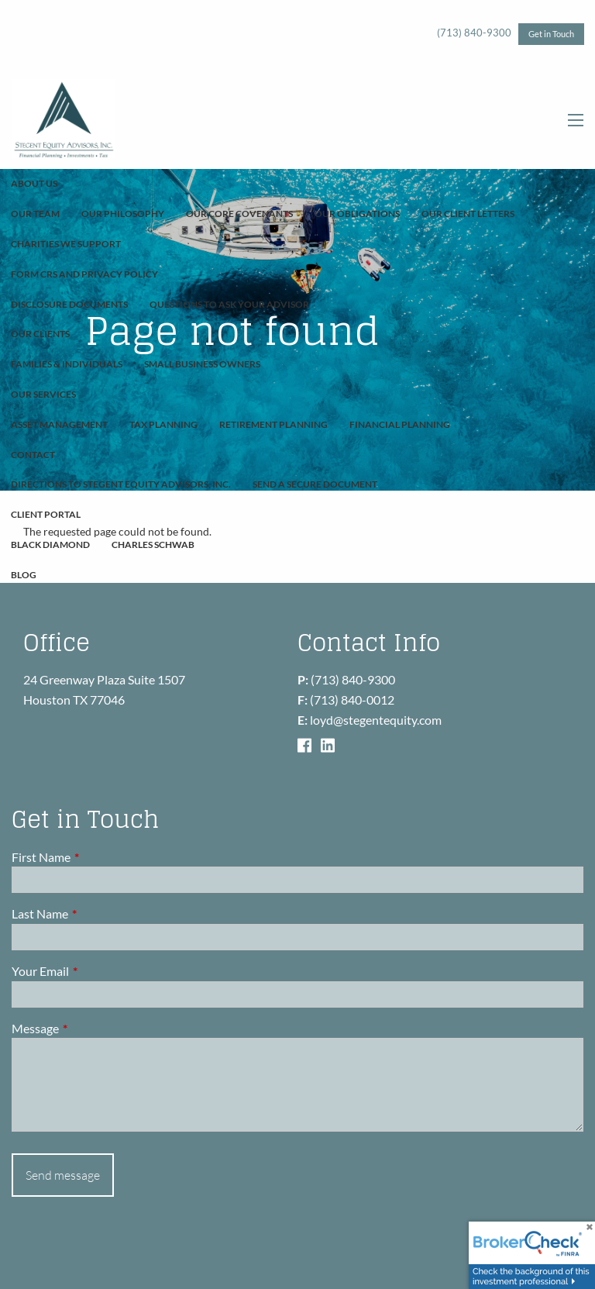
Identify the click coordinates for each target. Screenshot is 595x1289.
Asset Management (59, 424)
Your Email (96, 970)
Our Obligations (357, 213)
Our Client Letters (467, 213)
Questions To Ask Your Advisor (229, 304)
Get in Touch (551, 34)
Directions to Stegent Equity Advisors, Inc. (121, 484)
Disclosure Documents (69, 304)
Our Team (35, 213)
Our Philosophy (122, 213)
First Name (97, 857)
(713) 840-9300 (474, 32)
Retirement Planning (273, 424)
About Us (34, 183)
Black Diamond (50, 544)
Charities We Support (66, 244)
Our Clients (40, 333)
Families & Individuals (66, 364)
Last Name (96, 913)
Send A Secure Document (315, 484)
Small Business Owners (202, 364)
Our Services (43, 394)
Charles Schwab (153, 544)
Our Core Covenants (239, 213)
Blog (23, 575)
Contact (33, 454)
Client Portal (46, 514)
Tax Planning (163, 424)
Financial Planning (399, 424)
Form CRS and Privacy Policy (84, 274)
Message (91, 1028)
